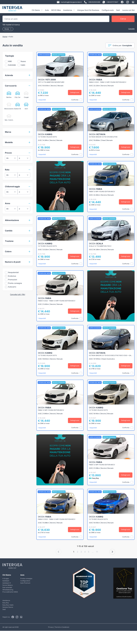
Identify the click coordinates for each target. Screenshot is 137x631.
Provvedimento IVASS (10, 592)
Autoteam (5, 581)
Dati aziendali (7, 588)
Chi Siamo (37, 10)
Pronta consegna (26, 579)
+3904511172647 (110, 2)
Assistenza (69, 10)
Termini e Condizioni (62, 627)
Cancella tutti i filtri (17, 294)
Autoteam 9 (6, 583)
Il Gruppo (5, 579)
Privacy (51, 627)
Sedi (118, 10)
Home (4, 36)
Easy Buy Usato (7, 605)
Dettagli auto (74, 92)
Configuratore (25, 581)
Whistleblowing (7, 590)
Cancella (131, 29)
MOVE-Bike (56, 10)
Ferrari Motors (7, 585)
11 (97, 552)
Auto (47, 10)
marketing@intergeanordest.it (69, 2)
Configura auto (108, 10)
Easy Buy (5, 603)
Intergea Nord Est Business (88, 10)
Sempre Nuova (7, 607)
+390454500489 (92, 2)
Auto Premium (25, 583)
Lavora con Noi (128, 10)
